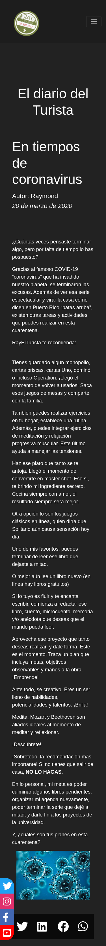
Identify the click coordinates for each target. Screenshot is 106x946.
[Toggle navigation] (93, 21)
